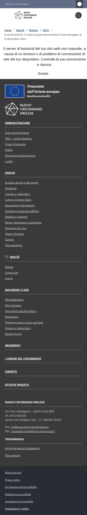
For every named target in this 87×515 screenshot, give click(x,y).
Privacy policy (12, 480)
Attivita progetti (17, 385)
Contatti (11, 371)
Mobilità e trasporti (16, 217)
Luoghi (9, 161)
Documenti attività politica (20, 311)
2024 (46, 30)
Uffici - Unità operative (18, 138)
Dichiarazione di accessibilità (20, 487)
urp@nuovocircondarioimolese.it (30, 427)
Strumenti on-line (15, 228)
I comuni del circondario (23, 358)
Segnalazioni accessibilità (19, 501)
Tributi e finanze (14, 234)
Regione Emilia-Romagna (16, 4)
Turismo (9, 239)
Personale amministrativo (20, 155)
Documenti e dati (17, 290)
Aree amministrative (17, 133)
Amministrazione (17, 123)
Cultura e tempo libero (18, 200)
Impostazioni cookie (17, 508)
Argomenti (13, 345)
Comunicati (11, 272)
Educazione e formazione (19, 205)
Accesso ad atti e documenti (21, 182)
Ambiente (11, 188)
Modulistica (11, 317)
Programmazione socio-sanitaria (24, 322)
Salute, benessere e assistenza (23, 222)
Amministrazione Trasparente (22, 448)
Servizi (10, 173)
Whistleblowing (14, 300)
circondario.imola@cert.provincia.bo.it (33, 431)
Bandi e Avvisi (13, 334)
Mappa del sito (13, 473)
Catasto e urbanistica (17, 194)
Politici (9, 150)
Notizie (33, 30)
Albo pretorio (12, 455)
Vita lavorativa (13, 245)
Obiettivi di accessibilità (18, 494)
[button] (78, 15)
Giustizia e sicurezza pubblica (22, 211)
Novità (20, 30)
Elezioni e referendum (18, 328)
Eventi (9, 278)
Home (7, 30)
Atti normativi (13, 305)
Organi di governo (15, 144)
